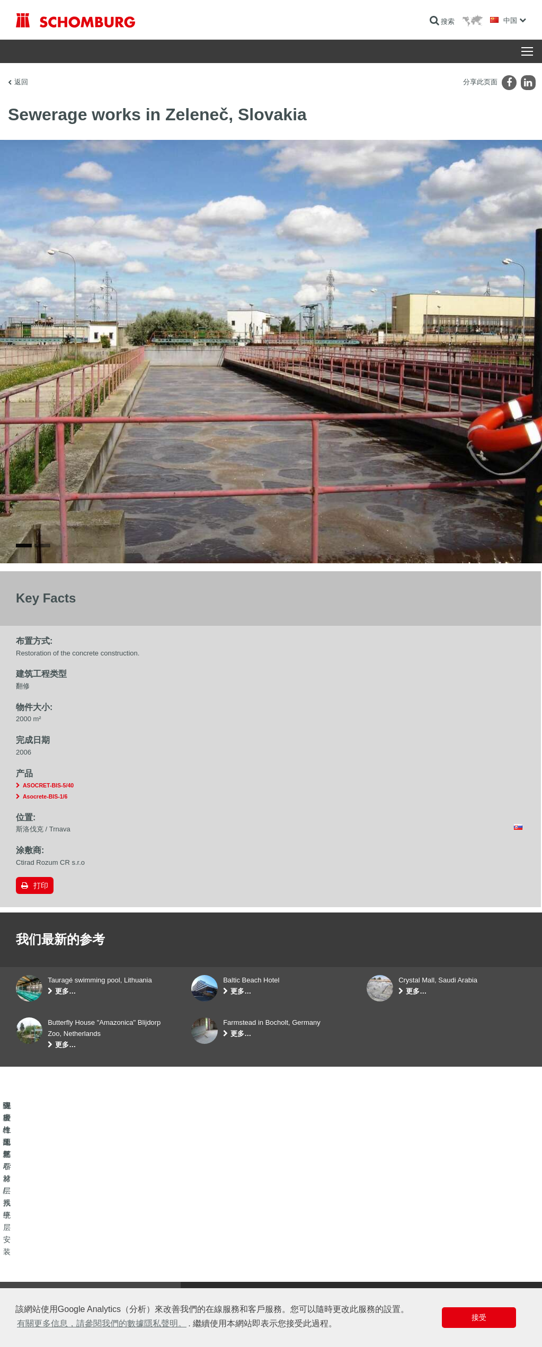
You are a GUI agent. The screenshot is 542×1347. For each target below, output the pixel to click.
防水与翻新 (32, 1239)
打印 (40, 885)
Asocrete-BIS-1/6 (45, 796)
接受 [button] (479, 1317)
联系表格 (204, 1270)
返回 (21, 82)
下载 (197, 1255)
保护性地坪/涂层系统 (45, 1270)
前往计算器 (207, 1239)
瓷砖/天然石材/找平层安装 (53, 1255)
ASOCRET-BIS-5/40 (48, 785)
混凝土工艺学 (35, 1286)
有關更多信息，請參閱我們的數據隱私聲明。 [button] (101, 1323)
